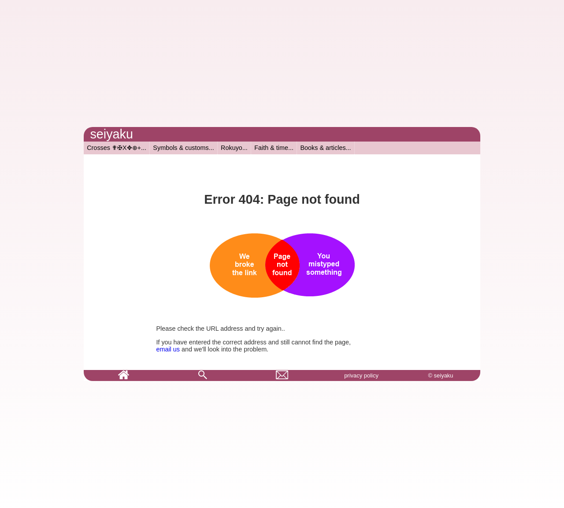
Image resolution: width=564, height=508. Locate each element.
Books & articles (322, 147)
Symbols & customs (180, 147)
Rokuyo (231, 147)
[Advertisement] (282, 65)
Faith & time (271, 147)
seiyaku (111, 134)
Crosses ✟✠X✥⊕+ (114, 147)
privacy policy (361, 375)
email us (168, 349)
